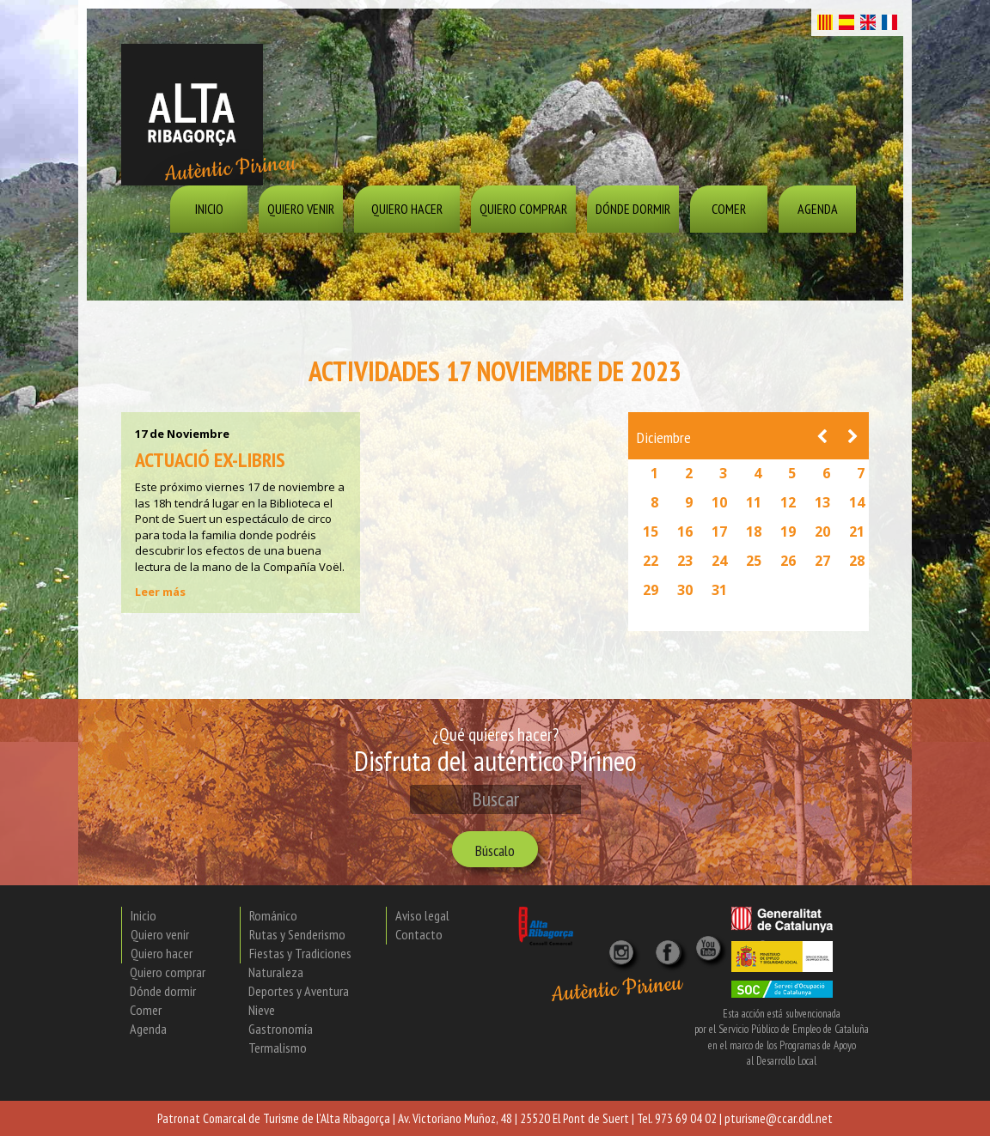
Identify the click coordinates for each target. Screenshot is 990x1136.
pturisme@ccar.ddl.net (778, 1118)
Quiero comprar (523, 208)
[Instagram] (623, 946)
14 (857, 502)
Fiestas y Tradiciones (300, 953)
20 (822, 531)
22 (650, 560)
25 (753, 560)
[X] (671, 946)
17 (719, 531)
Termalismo (277, 1047)
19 (788, 531)
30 (685, 589)
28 (857, 560)
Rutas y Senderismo (297, 934)
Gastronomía (280, 1028)
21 (857, 531)
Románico (273, 915)
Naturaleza (275, 972)
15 (650, 531)
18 (753, 531)
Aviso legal (422, 915)
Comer (729, 208)
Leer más (160, 591)
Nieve (261, 1009)
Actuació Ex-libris (210, 460)
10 (719, 502)
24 (719, 560)
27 (822, 560)
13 (822, 502)
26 (788, 560)
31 (719, 589)
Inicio (209, 208)
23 (685, 560)
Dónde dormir (633, 208)
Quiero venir (300, 208)
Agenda (818, 208)
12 (788, 502)
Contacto (419, 934)
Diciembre (664, 437)
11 (753, 502)
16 (685, 531)
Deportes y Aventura (298, 990)
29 (650, 589)
